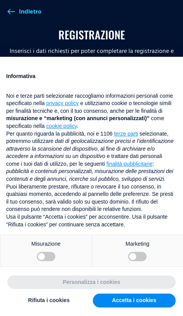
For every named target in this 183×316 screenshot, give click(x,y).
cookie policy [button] (61, 126)
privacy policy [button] (62, 103)
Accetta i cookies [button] (134, 300)
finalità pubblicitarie (129, 164)
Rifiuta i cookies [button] (49, 300)
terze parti (126, 134)
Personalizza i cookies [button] (91, 282)
